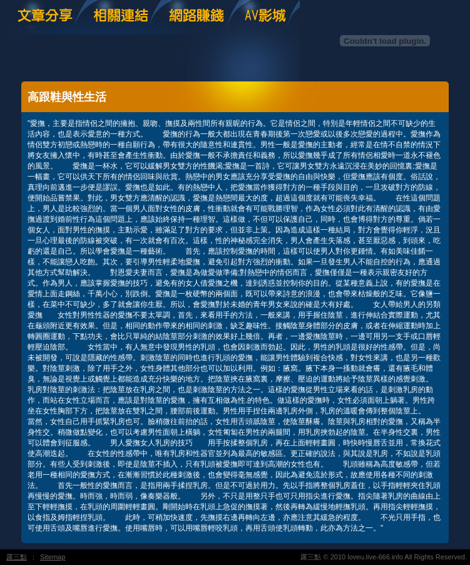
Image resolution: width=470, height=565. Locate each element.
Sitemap (52, 557)
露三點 (16, 557)
